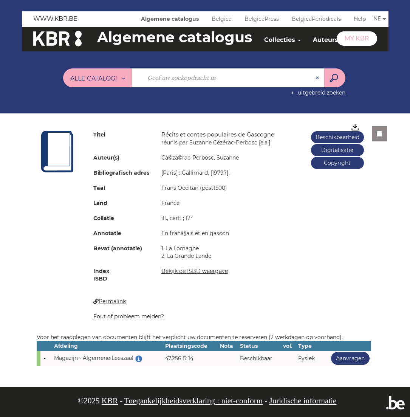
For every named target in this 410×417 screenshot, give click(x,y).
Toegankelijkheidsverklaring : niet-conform (193, 400)
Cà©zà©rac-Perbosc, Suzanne (200, 157)
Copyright (337, 163)
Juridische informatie (303, 400)
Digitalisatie (337, 150)
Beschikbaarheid (337, 137)
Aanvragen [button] (348, 358)
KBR (110, 400)
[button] (57, 151)
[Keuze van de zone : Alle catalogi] (97, 77)
